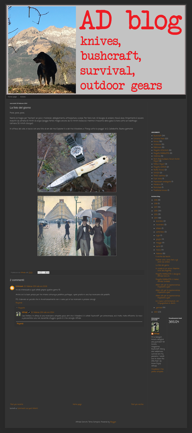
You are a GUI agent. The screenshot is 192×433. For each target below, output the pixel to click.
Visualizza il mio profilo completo (157, 370)
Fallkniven (157, 147)
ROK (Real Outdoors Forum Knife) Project (167, 160)
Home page (12, 97)
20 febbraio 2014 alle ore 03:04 (42, 312)
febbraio (159, 253)
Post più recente (16, 404)
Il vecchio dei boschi (163, 256)
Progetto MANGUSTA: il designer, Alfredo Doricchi (168, 275)
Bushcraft (157, 136)
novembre (160, 225)
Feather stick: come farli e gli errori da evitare (167, 261)
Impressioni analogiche (162, 181)
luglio (158, 235)
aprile (158, 246)
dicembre (160, 221)
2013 (156, 312)
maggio (159, 243)
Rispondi (19, 303)
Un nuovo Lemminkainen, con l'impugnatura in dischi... (167, 302)
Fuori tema (158, 179)
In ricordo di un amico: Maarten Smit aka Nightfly (167, 269)
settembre (160, 232)
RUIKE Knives (159, 170)
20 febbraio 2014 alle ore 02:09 (35, 286)
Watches (157, 156)
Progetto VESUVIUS (161, 150)
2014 (156, 218)
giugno (159, 239)
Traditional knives (160, 190)
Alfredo (24, 312)
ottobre (159, 228)
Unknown (19, 286)
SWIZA (156, 173)
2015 (156, 214)
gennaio (159, 307)
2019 (156, 200)
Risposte (21, 308)
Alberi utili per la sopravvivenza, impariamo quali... (168, 286)
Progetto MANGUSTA (161, 153)
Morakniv (157, 184)
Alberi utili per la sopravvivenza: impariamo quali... (168, 291)
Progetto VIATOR (160, 167)
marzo (158, 250)
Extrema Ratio (159, 138)
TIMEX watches (159, 176)
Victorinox (157, 144)
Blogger (113, 422)
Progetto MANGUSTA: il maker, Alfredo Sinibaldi (167, 280)
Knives (22, 97)
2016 (156, 211)
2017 (156, 207)
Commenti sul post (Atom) (27, 408)
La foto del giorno (162, 265)
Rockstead (157, 187)
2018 (156, 203)
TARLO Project (159, 164)
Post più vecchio (137, 404)
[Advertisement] (77, 382)
